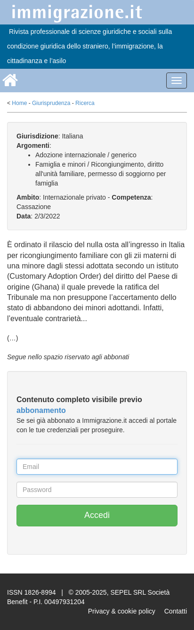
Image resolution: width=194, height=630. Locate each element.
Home (19, 103)
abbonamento (41, 410)
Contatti (175, 611)
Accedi (97, 515)
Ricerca (85, 103)
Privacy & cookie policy (121, 611)
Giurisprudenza (51, 103)
